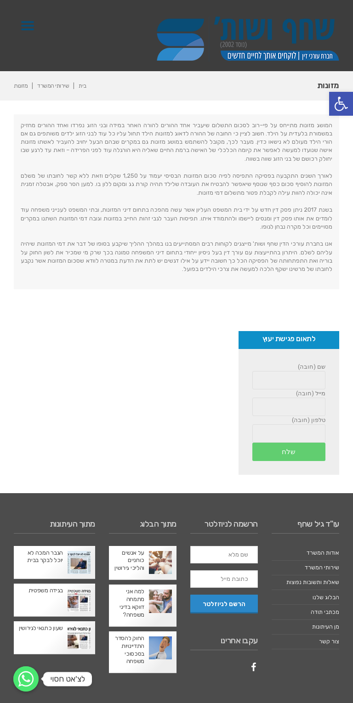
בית (83, 85)
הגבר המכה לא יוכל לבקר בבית (45, 556)
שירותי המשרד (53, 85)
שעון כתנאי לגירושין (41, 628)
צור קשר (329, 641)
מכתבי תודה (324, 611)
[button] (341, 104)
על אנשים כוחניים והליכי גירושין (129, 560)
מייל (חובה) (310, 393)
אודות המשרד (322, 553)
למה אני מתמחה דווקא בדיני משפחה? (132, 603)
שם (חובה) (311, 366)
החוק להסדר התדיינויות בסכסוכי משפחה (129, 650)
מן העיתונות (325, 626)
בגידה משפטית (45, 590)
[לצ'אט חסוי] (26, 679)
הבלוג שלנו (326, 597)
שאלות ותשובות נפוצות (311, 582)
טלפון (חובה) (308, 420)
